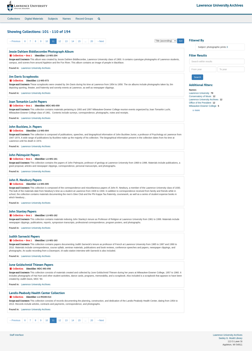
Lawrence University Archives (220, 5)
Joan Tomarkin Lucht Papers (28, 102)
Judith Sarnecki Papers (24, 236)
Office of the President (200, 102)
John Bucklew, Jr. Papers (25, 127)
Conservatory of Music (200, 96)
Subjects (53, 18)
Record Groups (84, 18)
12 (60, 41)
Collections (13, 18)
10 (46, 41)
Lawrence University (199, 93)
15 (79, 41)
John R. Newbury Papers (25, 180)
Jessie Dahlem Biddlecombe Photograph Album (41, 51)
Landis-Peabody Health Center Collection (37, 293)
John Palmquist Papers (24, 155)
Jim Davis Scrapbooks (23, 76)
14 (73, 41)
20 (91, 41)
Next (100, 41)
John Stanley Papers (22, 211)
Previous (14, 41)
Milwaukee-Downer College (203, 106)
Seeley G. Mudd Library (230, 338)
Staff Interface (17, 335)
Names (67, 18)
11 (53, 41)
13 (66, 41)
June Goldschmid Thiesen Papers (31, 265)
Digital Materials (34, 18)
